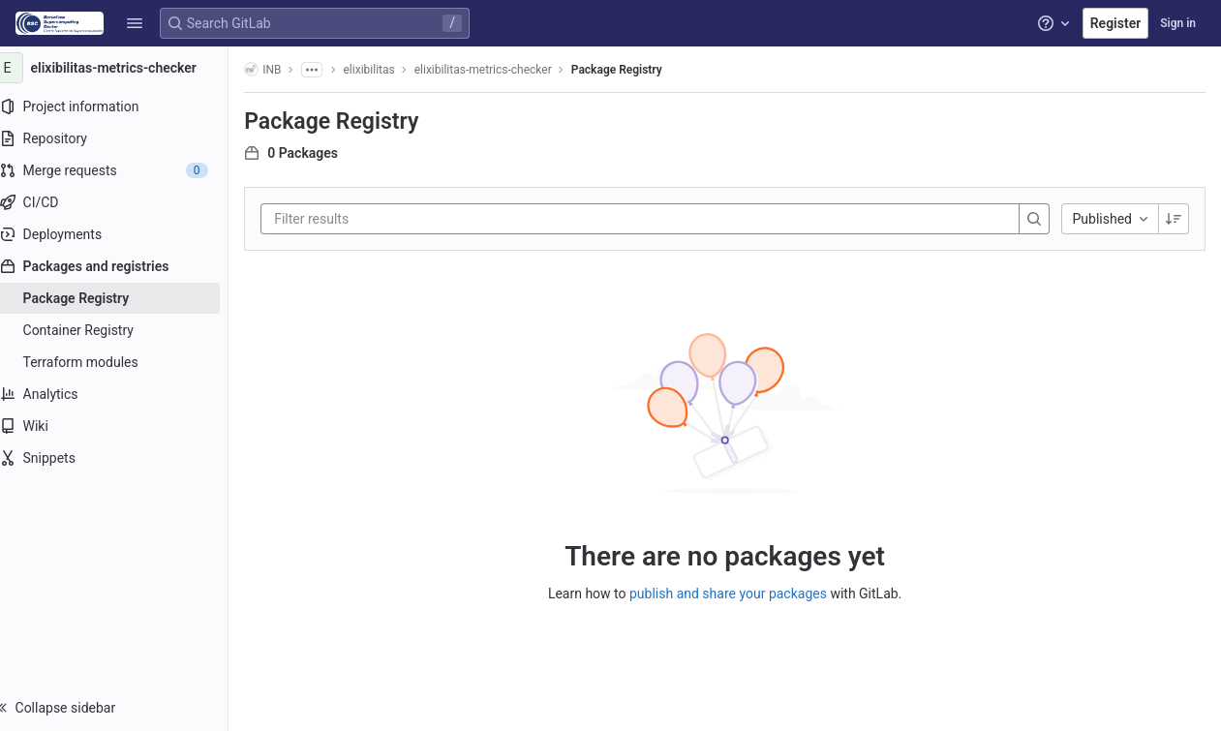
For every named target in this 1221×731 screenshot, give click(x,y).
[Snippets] (123, 457)
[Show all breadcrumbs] (330, 69)
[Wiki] (123, 426)
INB (281, 69)
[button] (134, 23)
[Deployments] (123, 234)
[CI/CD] (123, 202)
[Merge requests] (123, 170)
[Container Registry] (123, 330)
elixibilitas (387, 69)
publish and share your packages (738, 592)
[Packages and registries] (123, 266)
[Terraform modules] (123, 362)
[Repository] (123, 138)
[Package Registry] (123, 298)
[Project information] (123, 106)
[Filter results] (409, 218)
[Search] (1034, 218)
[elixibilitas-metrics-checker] (124, 67)
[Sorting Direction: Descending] (1173, 218)
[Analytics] (123, 394)
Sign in (1178, 23)
